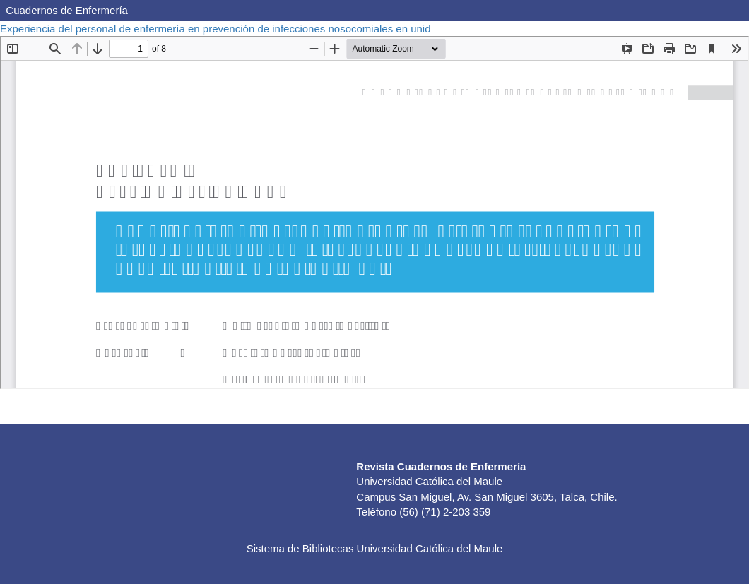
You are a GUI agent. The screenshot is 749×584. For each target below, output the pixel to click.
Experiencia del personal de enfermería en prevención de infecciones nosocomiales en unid (217, 29)
